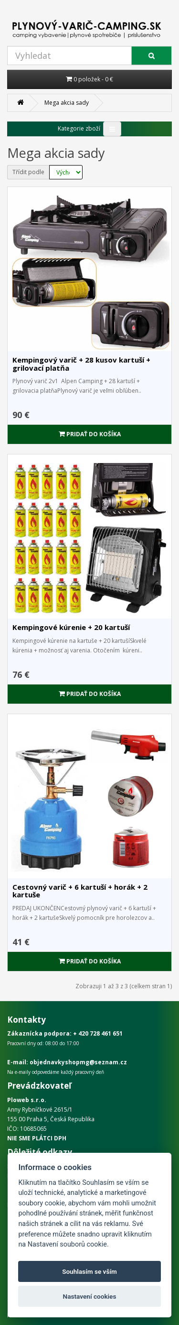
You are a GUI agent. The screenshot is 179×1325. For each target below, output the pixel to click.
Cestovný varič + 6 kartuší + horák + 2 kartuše (79, 891)
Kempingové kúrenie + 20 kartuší (71, 627)
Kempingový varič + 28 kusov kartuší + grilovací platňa (81, 364)
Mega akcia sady (66, 103)
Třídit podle (28, 172)
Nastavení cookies (89, 1296)
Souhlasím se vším (89, 1271)
